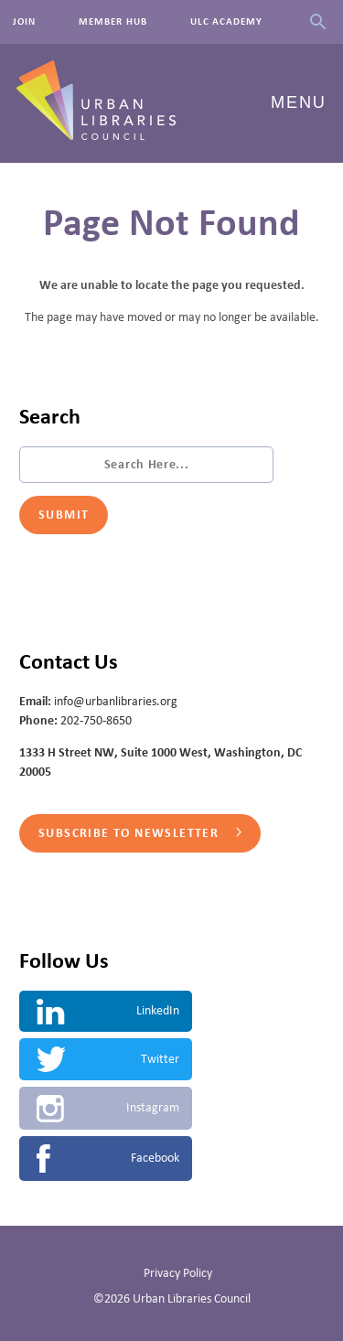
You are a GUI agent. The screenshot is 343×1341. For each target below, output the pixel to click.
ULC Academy (226, 22)
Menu (299, 102)
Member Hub (113, 22)
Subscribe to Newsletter (139, 833)
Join (24, 22)
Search (317, 22)
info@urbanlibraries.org (115, 701)
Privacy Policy (178, 1273)
